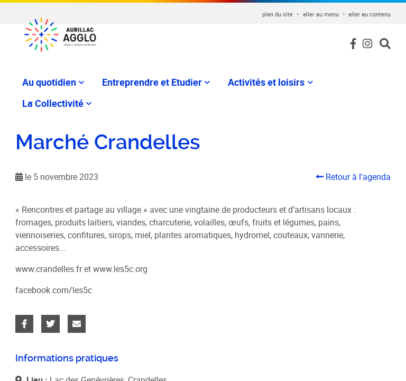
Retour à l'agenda (353, 177)
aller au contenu (369, 14)
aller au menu (321, 14)
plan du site (277, 14)
